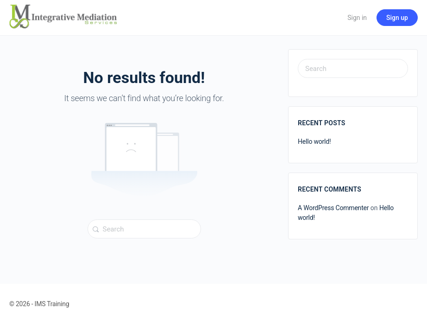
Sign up (397, 17)
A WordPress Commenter (333, 208)
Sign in (357, 17)
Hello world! (314, 141)
